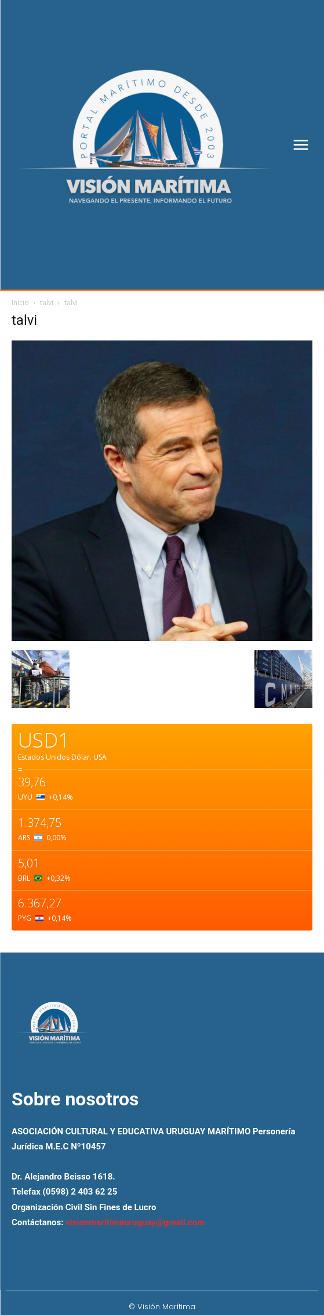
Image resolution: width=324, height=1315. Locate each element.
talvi (46, 302)
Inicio (20, 302)
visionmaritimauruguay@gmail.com (135, 1222)
